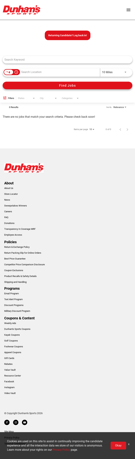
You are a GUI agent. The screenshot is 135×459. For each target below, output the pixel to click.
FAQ (6, 217)
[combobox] (65, 59)
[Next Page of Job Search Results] (127, 129)
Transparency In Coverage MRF (20, 229)
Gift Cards (9, 358)
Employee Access (13, 235)
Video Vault (10, 393)
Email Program (11, 293)
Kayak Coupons (12, 335)
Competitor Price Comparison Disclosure (24, 264)
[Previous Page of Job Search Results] (120, 129)
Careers (8, 211)
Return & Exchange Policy (17, 247)
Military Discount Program (17, 311)
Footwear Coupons (13, 346)
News (7, 200)
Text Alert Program (13, 299)
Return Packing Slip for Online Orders (22, 253)
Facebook (9, 381)
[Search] (67, 85)
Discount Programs (14, 305)
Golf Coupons (11, 341)
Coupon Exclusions (13, 270)
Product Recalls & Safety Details (20, 276)
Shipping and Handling (15, 282)
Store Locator (11, 194)
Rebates (8, 364)
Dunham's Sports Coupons (17, 329)
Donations (9, 223)
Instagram (9, 387)
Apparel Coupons (12, 352)
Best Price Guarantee (14, 259)
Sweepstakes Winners (15, 205)
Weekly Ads (10, 323)
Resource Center (12, 376)
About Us (8, 188)
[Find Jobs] (67, 85)
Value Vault (10, 370)
